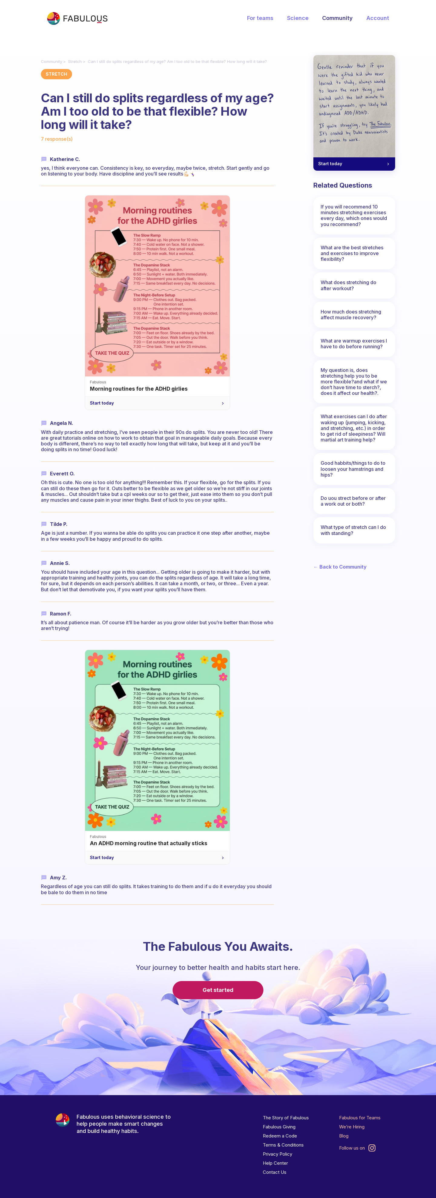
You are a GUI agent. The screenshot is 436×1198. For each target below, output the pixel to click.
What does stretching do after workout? (348, 285)
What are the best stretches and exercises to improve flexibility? (352, 253)
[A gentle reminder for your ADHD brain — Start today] (354, 113)
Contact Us (274, 1172)
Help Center (275, 1163)
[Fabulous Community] (77, 18)
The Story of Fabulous (286, 1118)
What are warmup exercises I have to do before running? (354, 344)
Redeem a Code (280, 1136)
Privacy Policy (277, 1154)
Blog (343, 1136)
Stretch (75, 61)
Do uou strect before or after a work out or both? (353, 501)
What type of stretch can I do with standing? (353, 530)
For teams (260, 18)
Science (298, 18)
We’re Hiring (352, 1127)
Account (377, 18)
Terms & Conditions (283, 1145)
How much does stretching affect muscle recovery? (351, 314)
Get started (218, 990)
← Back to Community (340, 567)
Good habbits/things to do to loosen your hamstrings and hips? (353, 469)
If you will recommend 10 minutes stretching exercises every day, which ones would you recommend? (354, 215)
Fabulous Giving (279, 1127)
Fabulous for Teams (360, 1118)
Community (337, 18)
